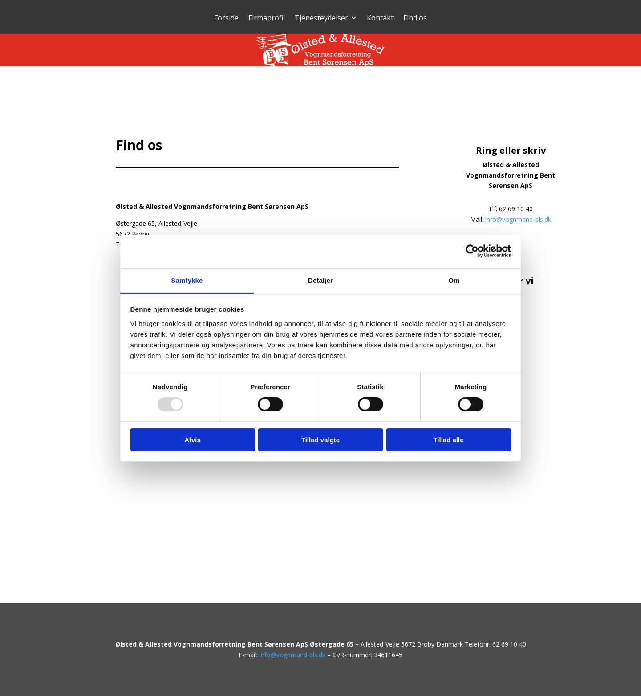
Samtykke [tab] (187, 280)
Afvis (192, 440)
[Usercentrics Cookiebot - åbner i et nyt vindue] (472, 251)
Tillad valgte (320, 440)
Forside (226, 19)
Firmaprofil (266, 19)
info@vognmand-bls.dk (518, 219)
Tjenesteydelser (321, 19)
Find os (415, 19)
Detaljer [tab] (320, 280)
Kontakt (380, 19)
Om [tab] (453, 280)
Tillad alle (448, 440)
